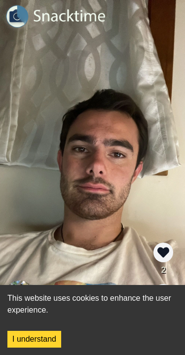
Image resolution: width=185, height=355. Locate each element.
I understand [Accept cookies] (34, 339)
